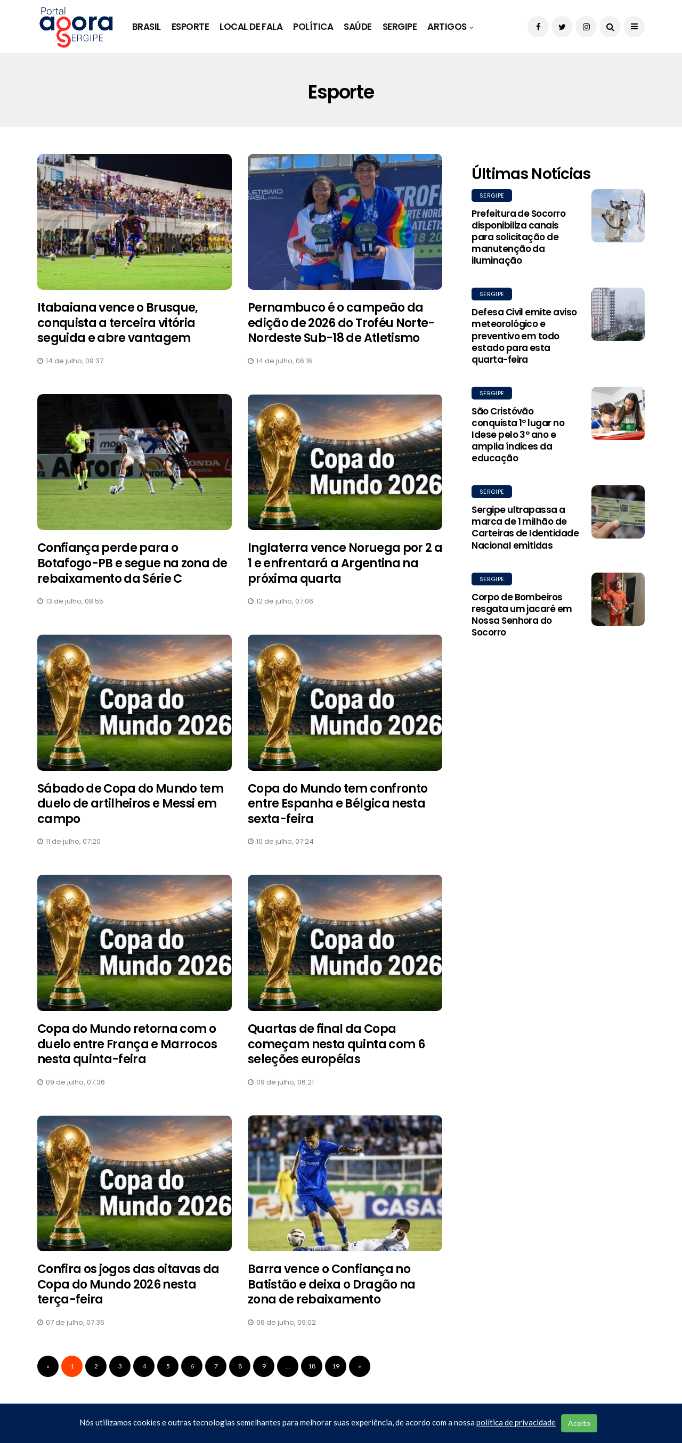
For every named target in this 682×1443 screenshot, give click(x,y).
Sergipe (400, 26)
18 (311, 1366)
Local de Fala (251, 26)
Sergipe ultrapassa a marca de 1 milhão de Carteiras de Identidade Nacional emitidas (525, 527)
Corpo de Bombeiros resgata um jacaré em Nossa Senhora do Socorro (522, 615)
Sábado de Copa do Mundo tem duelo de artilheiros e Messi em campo (130, 803)
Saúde (357, 26)
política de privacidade (516, 1422)
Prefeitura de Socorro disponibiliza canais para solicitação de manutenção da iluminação (518, 237)
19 (335, 1366)
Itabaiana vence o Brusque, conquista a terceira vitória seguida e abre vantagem (117, 322)
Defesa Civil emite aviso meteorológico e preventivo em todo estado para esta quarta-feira (524, 335)
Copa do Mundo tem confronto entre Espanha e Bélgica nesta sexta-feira (337, 803)
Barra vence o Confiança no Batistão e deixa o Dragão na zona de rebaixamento (332, 1284)
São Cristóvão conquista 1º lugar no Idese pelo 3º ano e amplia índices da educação (518, 434)
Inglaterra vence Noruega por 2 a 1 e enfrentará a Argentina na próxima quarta (345, 563)
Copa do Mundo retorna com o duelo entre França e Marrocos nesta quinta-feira (127, 1044)
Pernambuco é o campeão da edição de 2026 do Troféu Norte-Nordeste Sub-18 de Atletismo (341, 322)
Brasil (146, 26)
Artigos (446, 26)
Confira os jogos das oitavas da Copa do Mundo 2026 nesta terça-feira (128, 1284)
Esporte (190, 26)
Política (313, 26)
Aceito (579, 1423)
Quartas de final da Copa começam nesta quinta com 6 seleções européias (336, 1044)
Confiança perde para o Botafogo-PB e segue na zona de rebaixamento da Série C (132, 563)
